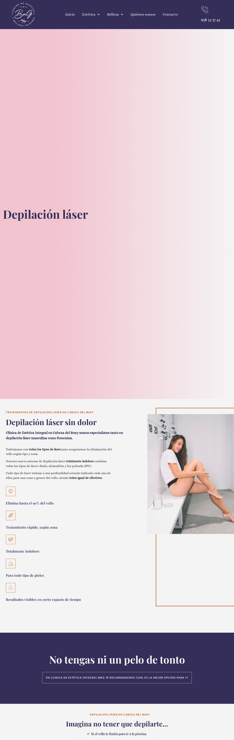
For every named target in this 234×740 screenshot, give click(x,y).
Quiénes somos (143, 14)
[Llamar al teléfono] (204, 9)
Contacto (170, 14)
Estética (91, 14)
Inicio (70, 14)
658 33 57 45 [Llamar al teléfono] (210, 19)
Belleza (115, 14)
